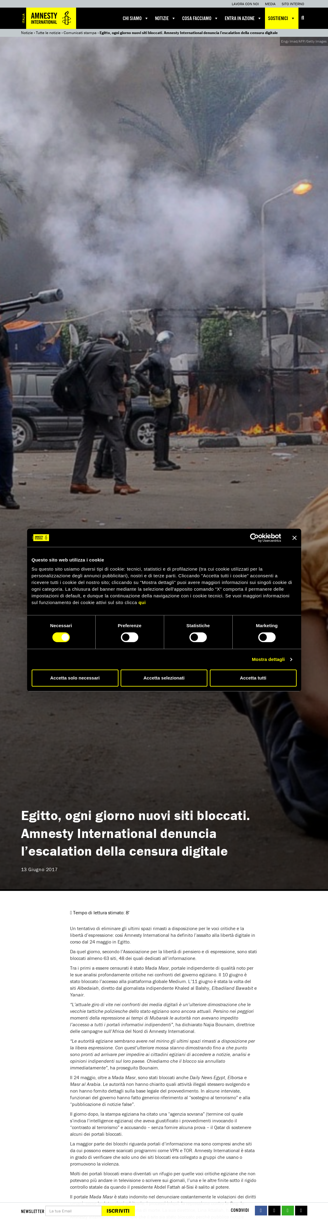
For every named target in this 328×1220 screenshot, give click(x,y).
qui (142, 602)
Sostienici (281, 18)
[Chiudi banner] (294, 538)
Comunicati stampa (80, 32)
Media (270, 4)
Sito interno (293, 4)
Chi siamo (136, 18)
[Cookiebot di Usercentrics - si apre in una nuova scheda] (254, 537)
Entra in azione (243, 18)
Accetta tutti (253, 677)
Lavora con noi (245, 4)
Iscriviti (118, 1210)
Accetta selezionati (164, 677)
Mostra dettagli (268, 659)
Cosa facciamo (200, 18)
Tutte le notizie (48, 32)
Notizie (165, 18)
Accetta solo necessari (75, 677)
